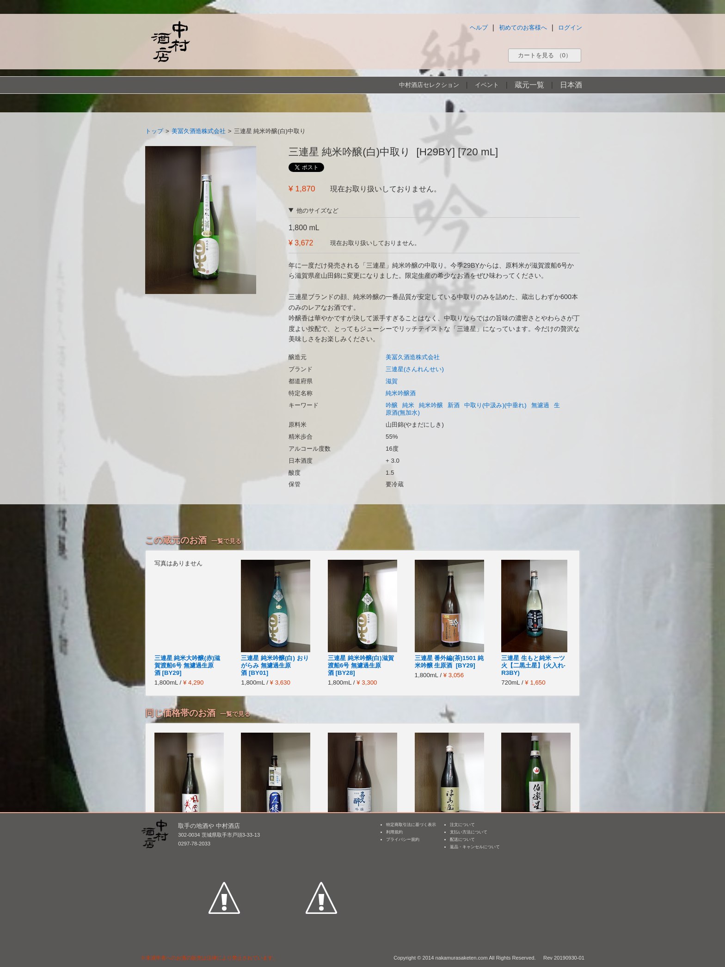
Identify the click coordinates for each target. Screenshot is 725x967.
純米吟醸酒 (401, 393)
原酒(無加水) (403, 412)
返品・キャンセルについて (475, 847)
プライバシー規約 (402, 839)
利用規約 (394, 832)
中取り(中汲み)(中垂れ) (495, 405)
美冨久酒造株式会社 (199, 131)
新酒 (454, 405)
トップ (154, 131)
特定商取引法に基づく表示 (411, 824)
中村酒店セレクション (429, 84)
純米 (408, 405)
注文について (462, 824)
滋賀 (392, 381)
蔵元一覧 (529, 85)
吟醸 (392, 405)
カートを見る (544, 55)
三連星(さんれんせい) (415, 369)
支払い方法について (468, 832)
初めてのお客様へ (523, 27)
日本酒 (571, 85)
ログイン (570, 27)
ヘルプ (479, 27)
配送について (462, 839)
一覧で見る (226, 541)
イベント (487, 84)
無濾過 (540, 405)
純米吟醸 (431, 405)
